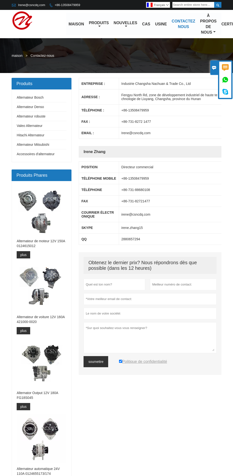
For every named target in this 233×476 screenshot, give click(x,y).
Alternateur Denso (30, 107)
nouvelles (125, 24)
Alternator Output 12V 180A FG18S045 (37, 395)
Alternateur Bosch (30, 98)
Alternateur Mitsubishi (33, 145)
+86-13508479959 (67, 5)
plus (23, 255)
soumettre (95, 362)
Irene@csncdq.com (31, 5)
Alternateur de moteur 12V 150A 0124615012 (41, 243)
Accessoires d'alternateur (36, 154)
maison (76, 24)
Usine (161, 24)
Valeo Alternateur (29, 126)
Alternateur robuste (31, 116)
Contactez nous (183, 24)
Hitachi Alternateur (30, 135)
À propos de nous (208, 24)
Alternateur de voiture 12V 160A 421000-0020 (40, 319)
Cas (146, 24)
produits (99, 24)
